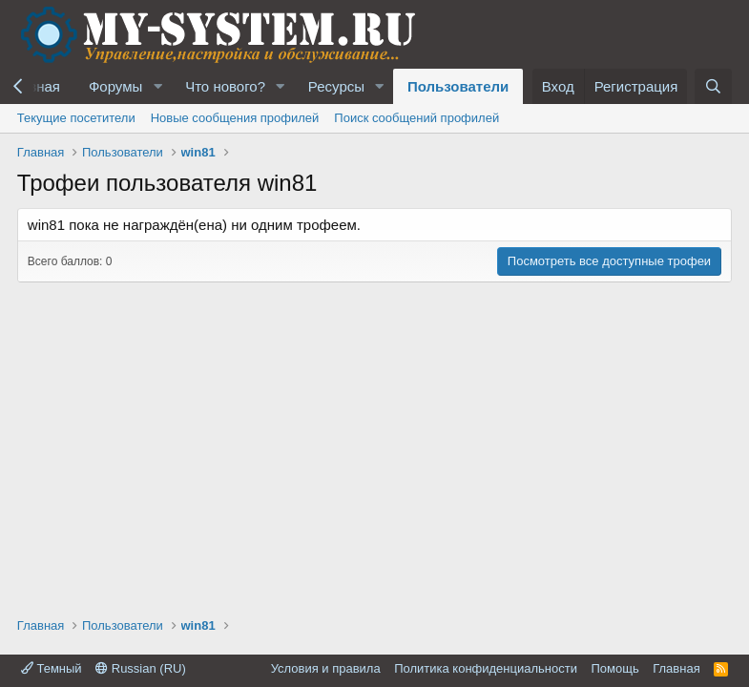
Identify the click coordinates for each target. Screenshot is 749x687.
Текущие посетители (76, 118)
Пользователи (458, 86)
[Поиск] (713, 86)
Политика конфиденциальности (485, 668)
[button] (157, 86)
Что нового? (225, 86)
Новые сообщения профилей (235, 118)
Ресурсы (336, 86)
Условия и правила (326, 668)
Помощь (614, 668)
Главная (676, 668)
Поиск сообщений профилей (416, 118)
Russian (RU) (140, 668)
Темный (51, 668)
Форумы (115, 86)
